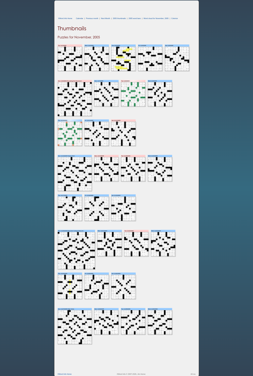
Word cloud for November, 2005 (156, 18)
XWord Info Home (65, 18)
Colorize (174, 18)
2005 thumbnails (119, 18)
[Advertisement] (116, 7)
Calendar (79, 18)
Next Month (105, 18)
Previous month (92, 18)
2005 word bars (135, 18)
